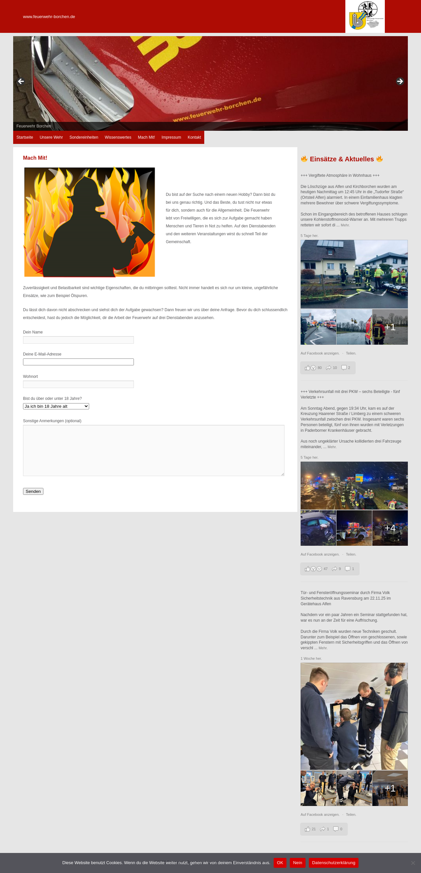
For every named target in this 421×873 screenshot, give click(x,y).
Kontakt (194, 137)
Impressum (171, 137)
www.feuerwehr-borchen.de (49, 16)
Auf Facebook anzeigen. (321, 353)
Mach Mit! (146, 137)
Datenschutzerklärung (333, 862)
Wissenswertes (118, 137)
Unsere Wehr (51, 137)
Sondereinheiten (83, 137)
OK (280, 862)
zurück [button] (21, 82)
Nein (297, 862)
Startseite (24, 137)
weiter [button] (400, 82)
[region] (210, 83)
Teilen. (351, 353)
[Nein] (412, 863)
